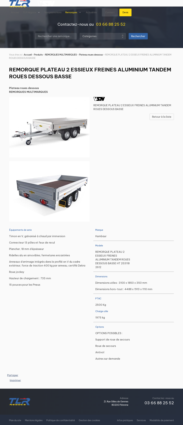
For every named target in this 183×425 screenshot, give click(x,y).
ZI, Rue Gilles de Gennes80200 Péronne (116, 403)
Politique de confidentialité (60, 420)
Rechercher (138, 36)
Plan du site (15, 420)
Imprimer (15, 380)
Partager (12, 375)
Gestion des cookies (89, 420)
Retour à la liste (161, 116)
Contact (109, 12)
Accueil (15, 12)
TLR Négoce (29, 12)
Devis (125, 12)
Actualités (91, 12)
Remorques (71, 12)
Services (141, 420)
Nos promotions (53, 12)
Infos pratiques (125, 420)
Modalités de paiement (162, 420)
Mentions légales (34, 420)
